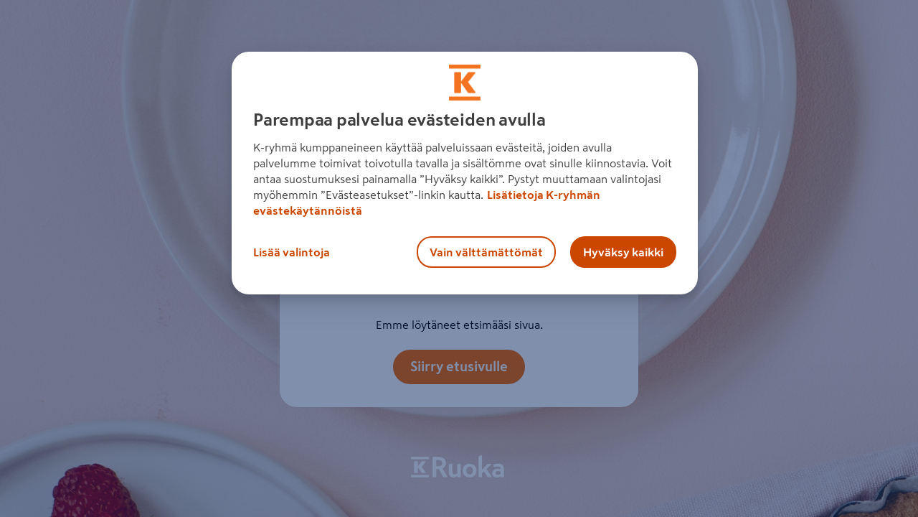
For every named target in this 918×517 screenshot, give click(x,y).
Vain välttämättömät (486, 252)
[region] (465, 173)
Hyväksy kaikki (623, 252)
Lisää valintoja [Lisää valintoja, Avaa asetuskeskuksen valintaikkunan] (291, 252)
